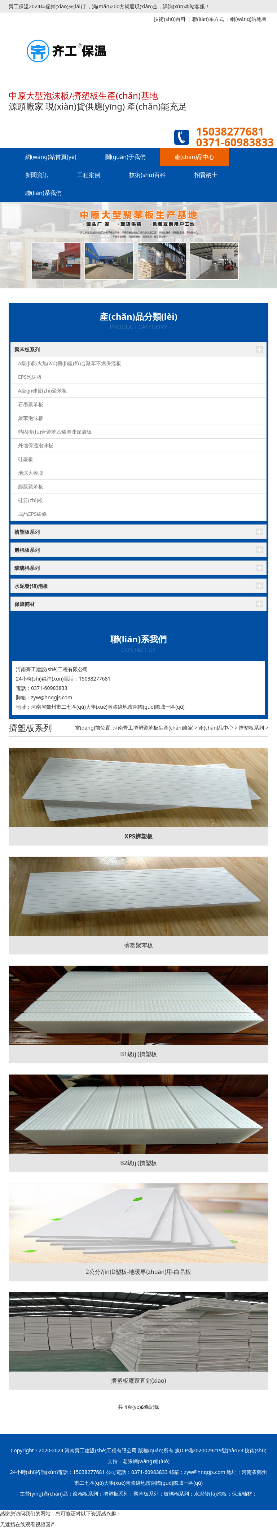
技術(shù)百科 (147, 175)
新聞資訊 (36, 175)
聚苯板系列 (27, 349)
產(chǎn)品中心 (194, 157)
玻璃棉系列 (27, 567)
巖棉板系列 (27, 549)
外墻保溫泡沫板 (35, 445)
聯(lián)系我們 (43, 193)
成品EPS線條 (32, 513)
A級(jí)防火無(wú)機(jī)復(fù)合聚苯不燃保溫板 (69, 363)
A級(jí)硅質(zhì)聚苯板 (42, 390)
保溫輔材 (24, 604)
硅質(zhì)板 (30, 500)
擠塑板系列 (27, 531)
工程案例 (88, 175)
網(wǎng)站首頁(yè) (50, 157)
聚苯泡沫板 (30, 418)
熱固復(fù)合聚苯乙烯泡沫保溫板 (55, 431)
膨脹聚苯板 (30, 486)
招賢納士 (205, 175)
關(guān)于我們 (125, 157)
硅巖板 (25, 459)
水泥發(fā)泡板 (31, 586)
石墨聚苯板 (30, 404)
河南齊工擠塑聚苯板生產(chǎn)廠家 (153, 727)
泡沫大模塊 (30, 472)
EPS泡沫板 (30, 376)
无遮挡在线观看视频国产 (28, 1524)
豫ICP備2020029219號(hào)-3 (209, 1450)
